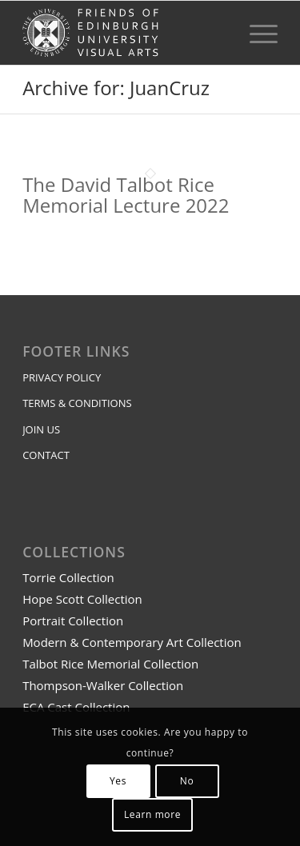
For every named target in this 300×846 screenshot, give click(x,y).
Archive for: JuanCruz (116, 87)
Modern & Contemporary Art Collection (132, 642)
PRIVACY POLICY (61, 377)
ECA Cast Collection (76, 707)
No (187, 781)
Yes (118, 781)
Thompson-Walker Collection (102, 685)
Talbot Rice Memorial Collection (110, 664)
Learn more (152, 814)
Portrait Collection (72, 621)
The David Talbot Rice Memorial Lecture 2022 (125, 194)
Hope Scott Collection (82, 599)
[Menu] (256, 33)
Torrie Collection (68, 577)
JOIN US (41, 429)
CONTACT (46, 455)
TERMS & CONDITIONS (76, 403)
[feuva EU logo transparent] (124, 33)
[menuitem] (256, 33)
